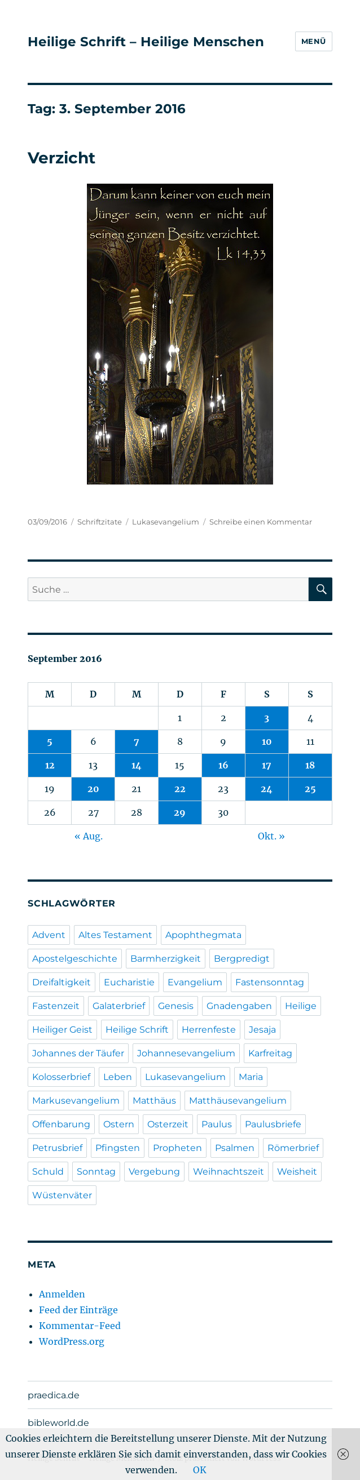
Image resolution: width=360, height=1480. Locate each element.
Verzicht (61, 157)
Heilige (301, 1006)
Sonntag (96, 1171)
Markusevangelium (76, 1100)
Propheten (177, 1148)
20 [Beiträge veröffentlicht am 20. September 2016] (93, 788)
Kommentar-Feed (80, 1325)
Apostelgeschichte (74, 958)
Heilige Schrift (137, 1029)
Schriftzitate (99, 521)
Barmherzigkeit (165, 958)
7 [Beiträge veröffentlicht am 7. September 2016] (136, 741)
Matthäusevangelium (238, 1100)
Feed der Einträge (78, 1309)
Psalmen (234, 1148)
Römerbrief (293, 1148)
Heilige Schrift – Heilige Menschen (146, 42)
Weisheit (297, 1171)
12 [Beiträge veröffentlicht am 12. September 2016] (50, 765)
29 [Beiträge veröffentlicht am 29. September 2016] (180, 812)
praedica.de (54, 1395)
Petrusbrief (57, 1148)
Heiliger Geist (62, 1029)
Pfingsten (117, 1148)
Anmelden (62, 1294)
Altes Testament (115, 935)
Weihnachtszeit (228, 1171)
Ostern (118, 1124)
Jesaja (262, 1029)
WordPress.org (71, 1341)
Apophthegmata (203, 935)
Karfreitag (270, 1053)
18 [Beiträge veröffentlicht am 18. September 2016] (310, 765)
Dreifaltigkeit (61, 982)
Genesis (176, 1006)
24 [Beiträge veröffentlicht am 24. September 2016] (267, 788)
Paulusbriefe (273, 1124)
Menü (313, 41)
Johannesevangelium (186, 1053)
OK (200, 1469)
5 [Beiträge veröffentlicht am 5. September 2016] (49, 741)
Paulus (216, 1124)
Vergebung (154, 1171)
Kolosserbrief (61, 1077)
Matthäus (154, 1100)
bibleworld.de (58, 1422)
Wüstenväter (62, 1195)
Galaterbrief (119, 1006)
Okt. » (271, 836)
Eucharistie (129, 982)
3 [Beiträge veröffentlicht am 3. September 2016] (266, 717)
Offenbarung (61, 1124)
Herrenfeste (209, 1029)
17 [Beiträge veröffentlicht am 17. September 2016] (266, 765)
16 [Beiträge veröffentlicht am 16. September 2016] (223, 765)
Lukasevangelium (165, 521)
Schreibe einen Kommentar (260, 521)
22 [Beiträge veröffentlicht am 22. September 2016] (180, 788)
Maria (251, 1077)
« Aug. (88, 836)
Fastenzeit (56, 1006)
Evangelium (195, 982)
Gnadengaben (239, 1006)
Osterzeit (167, 1124)
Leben (117, 1077)
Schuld (48, 1171)
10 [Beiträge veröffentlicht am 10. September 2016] (267, 741)
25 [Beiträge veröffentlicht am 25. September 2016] (310, 788)
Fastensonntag (269, 982)
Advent (48, 935)
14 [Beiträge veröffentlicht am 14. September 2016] (136, 765)
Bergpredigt (242, 958)
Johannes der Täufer (78, 1053)
